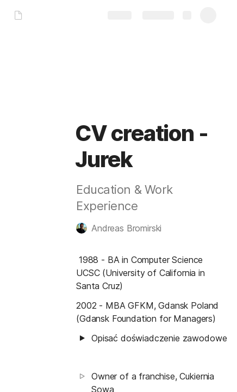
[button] (124, 228)
